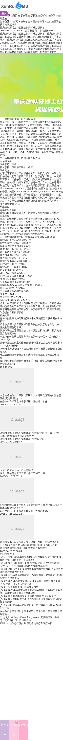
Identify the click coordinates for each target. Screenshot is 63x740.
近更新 (3, 366)
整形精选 (33, 15)
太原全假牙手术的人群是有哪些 (16, 470)
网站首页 (12, 15)
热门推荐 (4, 554)
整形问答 (53, 15)
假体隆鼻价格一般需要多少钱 (23, 587)
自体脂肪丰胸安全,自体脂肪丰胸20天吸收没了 (32, 596)
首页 (15, 21)
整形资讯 (23, 15)
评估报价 (23, 725)
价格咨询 (14, 728)
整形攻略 (43, 15)
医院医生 (4, 730)
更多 (10, 366)
